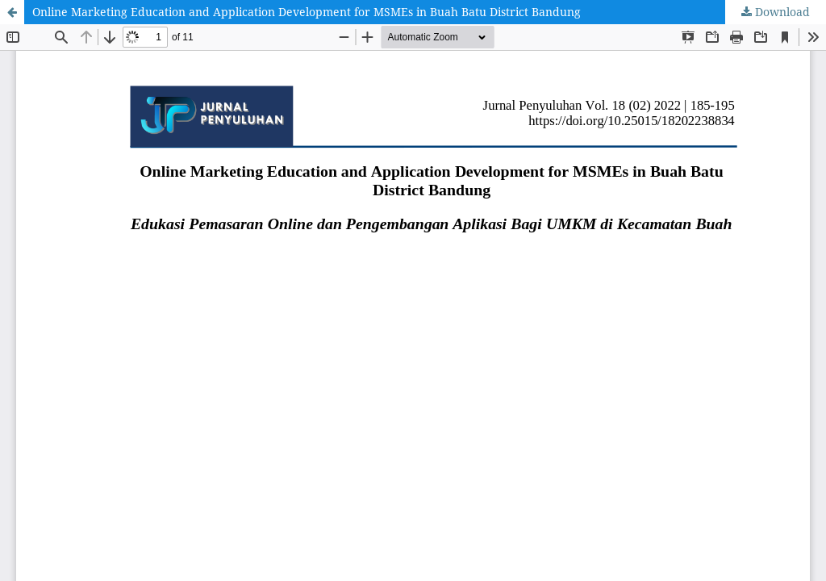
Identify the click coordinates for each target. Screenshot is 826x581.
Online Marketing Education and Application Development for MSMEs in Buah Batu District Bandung (306, 11)
